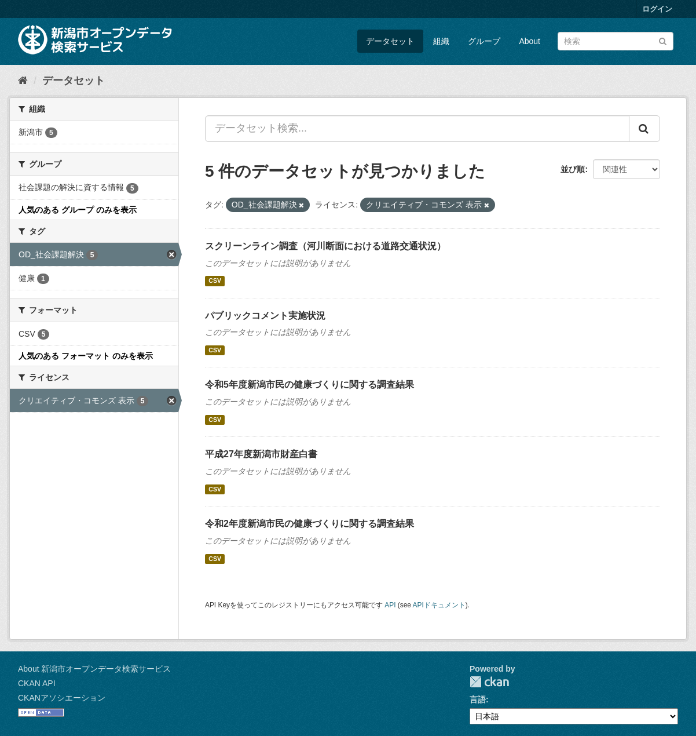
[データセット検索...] (417, 128)
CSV (214, 281)
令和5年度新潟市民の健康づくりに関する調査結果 (309, 384)
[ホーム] (23, 80)
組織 (441, 41)
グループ (484, 41)
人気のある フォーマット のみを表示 (86, 355)
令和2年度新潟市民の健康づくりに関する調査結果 (309, 524)
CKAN (489, 682)
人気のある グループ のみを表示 (78, 209)
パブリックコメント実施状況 (265, 315)
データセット (390, 41)
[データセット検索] (615, 41)
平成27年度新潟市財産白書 (261, 454)
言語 (478, 699)
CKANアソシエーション (61, 697)
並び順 (573, 169)
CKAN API (37, 683)
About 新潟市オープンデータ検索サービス (94, 668)
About (529, 41)
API (389, 605)
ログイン (657, 9)
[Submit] (663, 40)
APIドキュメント (439, 605)
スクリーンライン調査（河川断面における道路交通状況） (325, 246)
